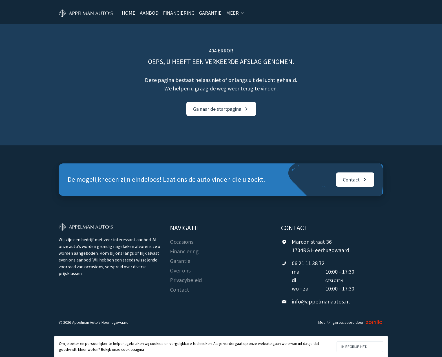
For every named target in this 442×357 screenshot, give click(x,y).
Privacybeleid (186, 279)
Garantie (180, 260)
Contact (179, 289)
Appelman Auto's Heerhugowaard (100, 322)
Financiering (184, 251)
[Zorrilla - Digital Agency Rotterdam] (374, 322)
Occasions (181, 241)
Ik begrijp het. (354, 346)
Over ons (180, 270)
